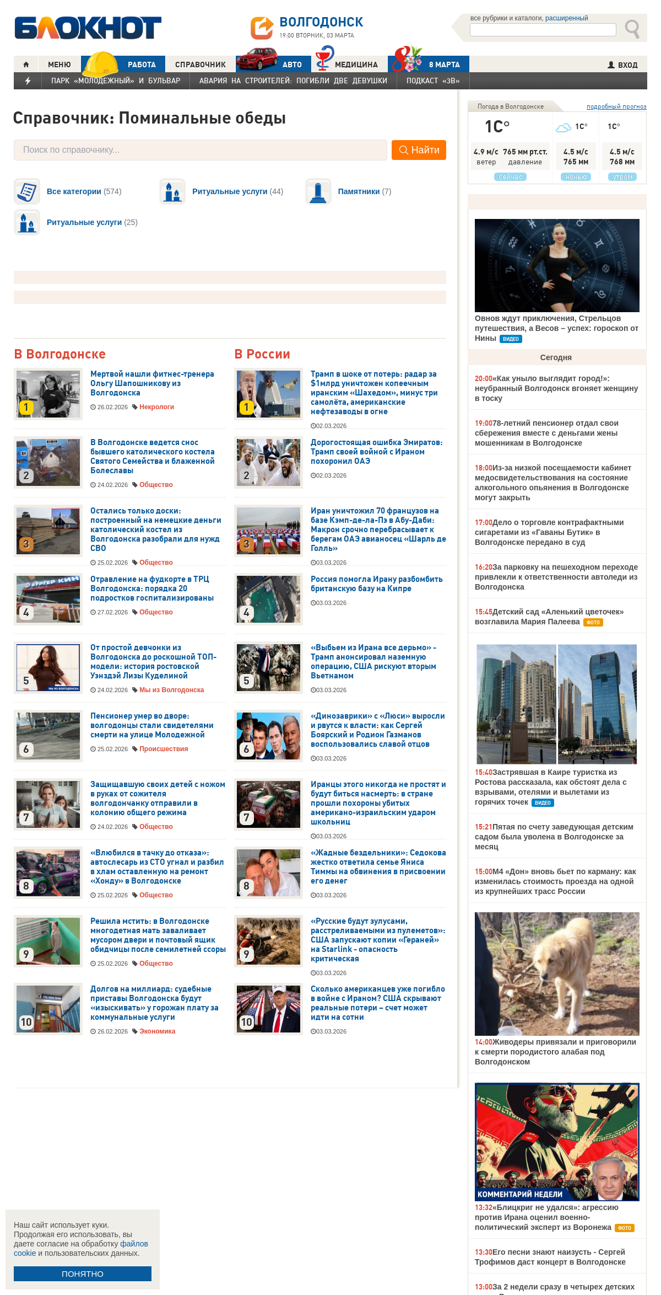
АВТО (269, 64)
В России (262, 354)
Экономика (157, 1031)
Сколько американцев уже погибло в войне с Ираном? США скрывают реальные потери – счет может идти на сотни (378, 1003)
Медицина (347, 63)
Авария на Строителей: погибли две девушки (293, 80)
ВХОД (623, 65)
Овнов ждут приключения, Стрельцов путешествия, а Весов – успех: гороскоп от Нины (556, 328)
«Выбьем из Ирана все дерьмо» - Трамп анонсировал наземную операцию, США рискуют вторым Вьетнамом (373, 662)
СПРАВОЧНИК (200, 64)
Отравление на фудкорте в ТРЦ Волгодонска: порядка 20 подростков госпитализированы (152, 588)
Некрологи (156, 407)
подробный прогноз (617, 106)
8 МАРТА (424, 64)
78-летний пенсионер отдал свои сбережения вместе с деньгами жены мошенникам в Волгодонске (547, 433)
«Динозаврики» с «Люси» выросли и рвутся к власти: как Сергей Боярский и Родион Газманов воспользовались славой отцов (378, 730)
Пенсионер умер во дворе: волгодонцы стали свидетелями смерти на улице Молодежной (152, 725)
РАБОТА (118, 64)
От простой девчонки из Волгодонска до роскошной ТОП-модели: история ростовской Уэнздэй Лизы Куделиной (153, 662)
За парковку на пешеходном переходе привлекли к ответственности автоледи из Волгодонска (556, 577)
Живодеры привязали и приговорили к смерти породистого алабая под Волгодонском (555, 1051)
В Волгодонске (60, 354)
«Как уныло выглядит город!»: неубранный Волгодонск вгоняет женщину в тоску (556, 388)
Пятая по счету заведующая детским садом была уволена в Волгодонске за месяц (554, 836)
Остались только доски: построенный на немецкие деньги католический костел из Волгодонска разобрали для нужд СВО (155, 529)
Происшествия (163, 749)
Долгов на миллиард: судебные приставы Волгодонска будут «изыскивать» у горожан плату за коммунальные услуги (154, 1003)
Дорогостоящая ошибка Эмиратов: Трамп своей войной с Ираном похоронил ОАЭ (377, 451)
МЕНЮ (59, 64)
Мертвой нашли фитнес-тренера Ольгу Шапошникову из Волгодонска (152, 383)
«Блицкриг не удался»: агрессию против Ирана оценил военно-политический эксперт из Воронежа (547, 1217)
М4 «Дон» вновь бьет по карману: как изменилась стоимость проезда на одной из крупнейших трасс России (555, 881)
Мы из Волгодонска (171, 690)
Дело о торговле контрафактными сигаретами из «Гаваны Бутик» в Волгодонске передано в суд (549, 532)
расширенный (566, 18)
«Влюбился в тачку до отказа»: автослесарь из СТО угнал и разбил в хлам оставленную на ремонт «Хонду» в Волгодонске (157, 867)
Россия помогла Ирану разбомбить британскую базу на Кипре (377, 583)
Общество (156, 485)
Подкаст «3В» (433, 80)
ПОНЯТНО (83, 1273)
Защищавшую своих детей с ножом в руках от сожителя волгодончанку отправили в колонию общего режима (157, 798)
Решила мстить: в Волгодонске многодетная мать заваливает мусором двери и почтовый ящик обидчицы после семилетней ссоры (158, 935)
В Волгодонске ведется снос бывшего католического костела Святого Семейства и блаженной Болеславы (152, 456)
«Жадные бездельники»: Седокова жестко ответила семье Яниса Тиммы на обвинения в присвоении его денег (378, 867)
